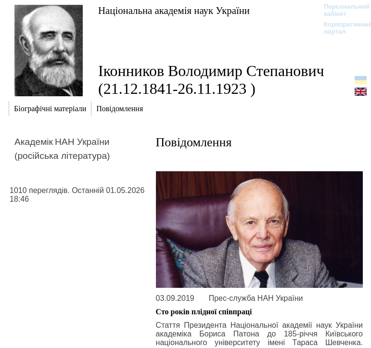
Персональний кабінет (342, 10)
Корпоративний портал (342, 28)
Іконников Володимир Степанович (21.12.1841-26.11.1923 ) (211, 79)
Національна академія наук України (174, 10)
